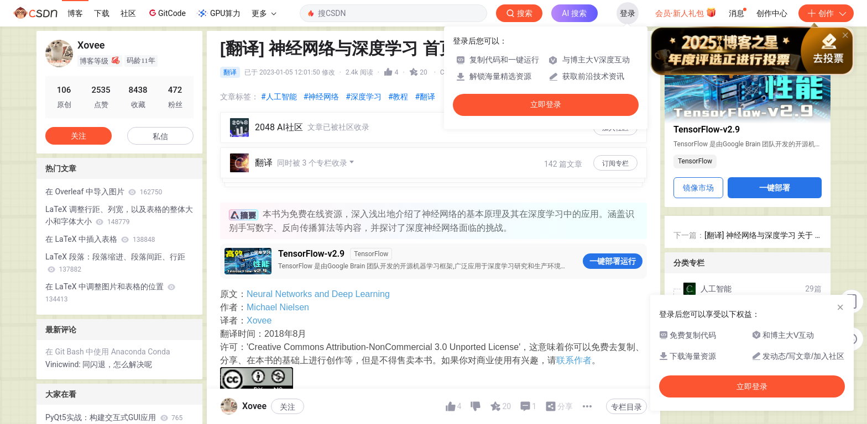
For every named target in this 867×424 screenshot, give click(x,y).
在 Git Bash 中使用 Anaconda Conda (107, 351)
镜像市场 (698, 187)
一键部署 (774, 187)
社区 (128, 13)
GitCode (166, 12)
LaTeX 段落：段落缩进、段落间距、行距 (115, 262)
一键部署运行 (612, 225)
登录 (627, 13)
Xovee (259, 285)
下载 (101, 13)
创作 (826, 13)
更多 (264, 13)
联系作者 (574, 325)
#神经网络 (322, 96)
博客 (75, 13)
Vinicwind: (63, 364)
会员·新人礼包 (686, 12)
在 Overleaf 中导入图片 (103, 191)
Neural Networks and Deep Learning (318, 258)
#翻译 (425, 96)
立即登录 (545, 104)
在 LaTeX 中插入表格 (100, 239)
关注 (78, 135)
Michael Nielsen (278, 272)
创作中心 (771, 13)
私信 (160, 136)
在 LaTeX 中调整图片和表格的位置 (110, 292)
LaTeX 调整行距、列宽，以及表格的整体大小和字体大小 (119, 215)
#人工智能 (279, 96)
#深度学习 (364, 96)
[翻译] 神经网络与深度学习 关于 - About (760, 236)
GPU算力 (219, 13)
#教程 (398, 96)
